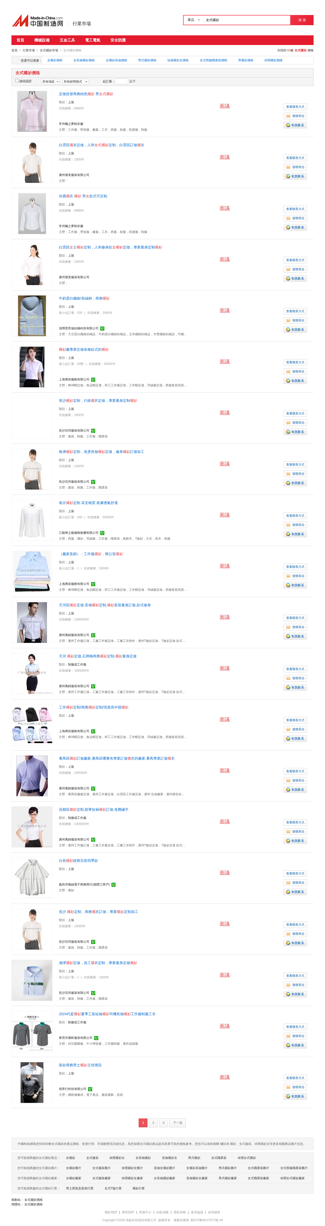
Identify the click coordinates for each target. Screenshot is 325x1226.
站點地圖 (162, 1212)
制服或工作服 (77, 664)
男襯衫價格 (245, 60)
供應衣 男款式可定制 (83, 196)
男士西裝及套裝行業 (79, 1188)
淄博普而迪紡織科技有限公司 (79, 328)
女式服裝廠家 (101, 1178)
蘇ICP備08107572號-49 (207, 1220)
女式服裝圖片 (101, 1168)
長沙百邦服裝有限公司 (74, 430)
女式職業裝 (218, 1157)
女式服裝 (92, 1157)
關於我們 (111, 1212)
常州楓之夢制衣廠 (71, 123)
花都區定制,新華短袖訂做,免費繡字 (93, 809)
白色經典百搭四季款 (78, 860)
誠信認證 (23, 81)
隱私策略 (180, 1212)
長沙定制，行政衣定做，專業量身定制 (98, 400)
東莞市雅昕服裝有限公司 (75, 1037)
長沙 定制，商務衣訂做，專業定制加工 (98, 911)
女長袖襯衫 (143, 1157)
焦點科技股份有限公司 (141, 1220)
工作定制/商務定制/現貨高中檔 (93, 707)
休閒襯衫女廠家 (132, 1178)
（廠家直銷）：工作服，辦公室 (91, 554)
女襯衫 (70, 1157)
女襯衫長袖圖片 (197, 1168)
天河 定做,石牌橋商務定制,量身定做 (98, 656)
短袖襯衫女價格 (178, 60)
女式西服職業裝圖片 (294, 1168)
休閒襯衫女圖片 (132, 1168)
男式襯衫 (194, 1157)
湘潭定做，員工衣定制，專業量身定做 (98, 963)
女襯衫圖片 (73, 1168)
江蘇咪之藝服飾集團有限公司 (79, 532)
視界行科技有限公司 (72, 1088)
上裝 (71, 102)
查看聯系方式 (295, 106)
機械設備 (42, 40)
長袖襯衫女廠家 (197, 1178)
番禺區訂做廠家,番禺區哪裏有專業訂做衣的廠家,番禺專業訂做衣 (117, 758)
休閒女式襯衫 (247, 1157)
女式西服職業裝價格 (213, 60)
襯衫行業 (139, 1188)
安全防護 (118, 40)
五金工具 (67, 40)
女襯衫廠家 (73, 1178)
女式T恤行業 (113, 1188)
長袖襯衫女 (169, 1157)
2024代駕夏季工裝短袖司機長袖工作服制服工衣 (107, 1014)
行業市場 (82, 23)
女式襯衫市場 (49, 50)
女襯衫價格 (54, 60)
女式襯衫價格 (33, 1199)
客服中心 (145, 1212)
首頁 (20, 40)
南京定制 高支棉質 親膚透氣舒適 (88, 502)
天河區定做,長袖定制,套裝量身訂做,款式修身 (105, 605)
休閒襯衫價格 (273, 60)
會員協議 (197, 1212)
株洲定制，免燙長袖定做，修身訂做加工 (101, 451)
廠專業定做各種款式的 (84, 349)
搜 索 (302, 20)
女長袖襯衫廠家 (164, 1178)
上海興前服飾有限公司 (74, 379)
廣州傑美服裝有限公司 (74, 174)
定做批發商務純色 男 (86, 94)
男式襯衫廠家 (228, 1178)
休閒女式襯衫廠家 (292, 1178)
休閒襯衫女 (117, 1157)
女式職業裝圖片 (258, 1168)
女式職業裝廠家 (258, 1178)
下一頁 (177, 1122)
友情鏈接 (214, 1212)
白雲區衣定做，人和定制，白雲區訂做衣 (101, 145)
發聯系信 (295, 116)
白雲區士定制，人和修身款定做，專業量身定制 (110, 247)
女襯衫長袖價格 (116, 60)
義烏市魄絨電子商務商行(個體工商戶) (84, 884)
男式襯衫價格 (147, 60)
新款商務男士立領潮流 (80, 1065)
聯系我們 (128, 1212)
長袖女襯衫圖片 (164, 1168)
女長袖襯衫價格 (84, 60)
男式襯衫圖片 (228, 1168)
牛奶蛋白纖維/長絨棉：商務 (84, 298)
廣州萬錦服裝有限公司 (74, 635)
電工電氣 (92, 40)
